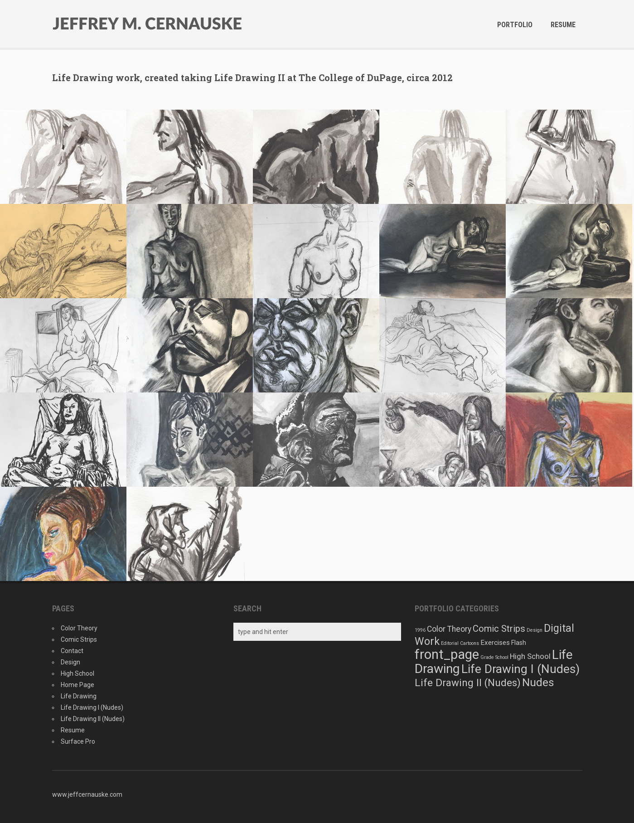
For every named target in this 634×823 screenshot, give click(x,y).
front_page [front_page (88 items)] (447, 654)
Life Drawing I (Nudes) (92, 707)
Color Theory (79, 628)
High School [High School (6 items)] (530, 656)
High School (77, 673)
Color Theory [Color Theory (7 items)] (449, 629)
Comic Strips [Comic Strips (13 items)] (499, 628)
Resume (563, 24)
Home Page (77, 684)
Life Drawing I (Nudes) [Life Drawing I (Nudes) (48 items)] (520, 669)
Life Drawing (79, 696)
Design (70, 662)
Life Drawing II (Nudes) (93, 718)
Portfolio (514, 24)
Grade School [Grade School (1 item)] (494, 657)
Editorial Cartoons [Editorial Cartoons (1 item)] (460, 643)
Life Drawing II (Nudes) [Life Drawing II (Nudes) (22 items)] (468, 683)
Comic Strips (79, 639)
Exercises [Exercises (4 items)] (495, 643)
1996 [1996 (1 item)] (420, 630)
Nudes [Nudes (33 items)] (538, 682)
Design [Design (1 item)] (534, 630)
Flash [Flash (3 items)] (518, 642)
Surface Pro (78, 741)
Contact (72, 650)
